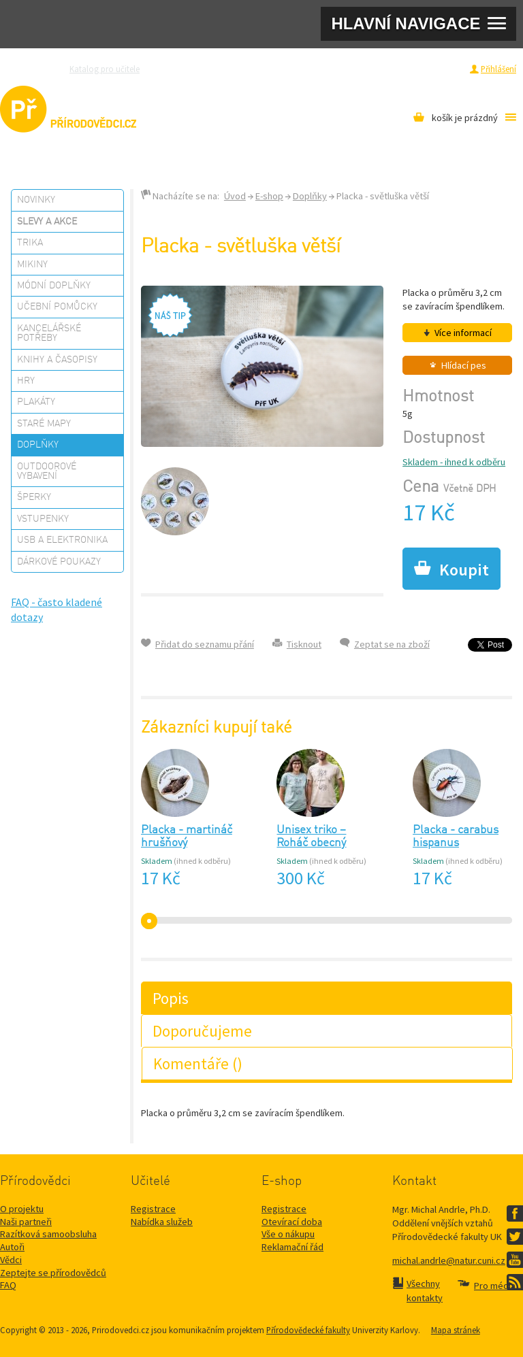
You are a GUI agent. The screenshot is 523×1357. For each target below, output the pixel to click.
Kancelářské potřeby (49, 333)
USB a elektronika (62, 540)
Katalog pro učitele (104, 68)
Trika (30, 243)
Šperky (34, 497)
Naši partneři (26, 1222)
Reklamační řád (292, 1247)
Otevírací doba (292, 1222)
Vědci (11, 1260)
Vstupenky (43, 519)
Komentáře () (197, 1063)
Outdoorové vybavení (46, 471)
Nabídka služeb (162, 1222)
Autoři (12, 1247)
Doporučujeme (202, 1031)
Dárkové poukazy (59, 562)
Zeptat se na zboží (392, 644)
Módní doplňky (54, 285)
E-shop (269, 196)
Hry (26, 381)
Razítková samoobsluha (304, 68)
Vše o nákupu (288, 1234)
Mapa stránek (455, 1329)
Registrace (442, 68)
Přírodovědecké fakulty (308, 1329)
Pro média (377, 68)
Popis (171, 998)
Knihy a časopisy (57, 360)
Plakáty (36, 402)
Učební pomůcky (57, 307)
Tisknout (304, 644)
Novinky (36, 200)
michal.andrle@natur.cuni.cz (448, 1260)
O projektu (22, 1209)
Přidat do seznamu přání (204, 644)
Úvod (235, 196)
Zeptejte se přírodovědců (205, 68)
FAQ (8, 1285)
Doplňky (38, 445)
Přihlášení (498, 68)
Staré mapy (44, 424)
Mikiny (32, 264)
